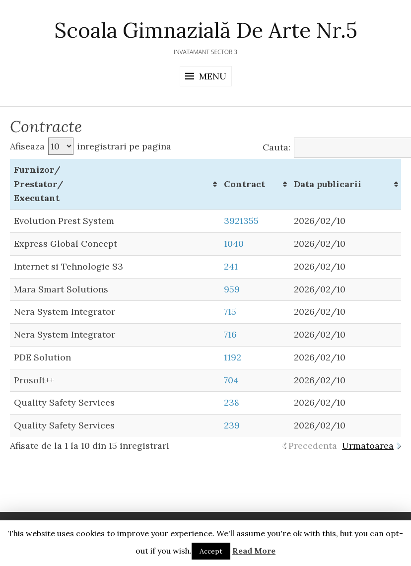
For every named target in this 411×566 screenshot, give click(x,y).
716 (230, 334)
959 (232, 289)
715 (230, 311)
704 (231, 380)
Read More (253, 551)
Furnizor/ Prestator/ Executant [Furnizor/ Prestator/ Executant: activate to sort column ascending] (39, 184)
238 (231, 402)
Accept (211, 551)
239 (232, 425)
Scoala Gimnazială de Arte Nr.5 (205, 30)
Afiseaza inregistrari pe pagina (90, 146)
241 (231, 266)
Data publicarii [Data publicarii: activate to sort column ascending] (327, 184)
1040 (234, 243)
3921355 (241, 220)
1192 (232, 357)
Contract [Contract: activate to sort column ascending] (244, 184)
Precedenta (312, 445)
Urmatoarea (368, 445)
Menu (212, 76)
